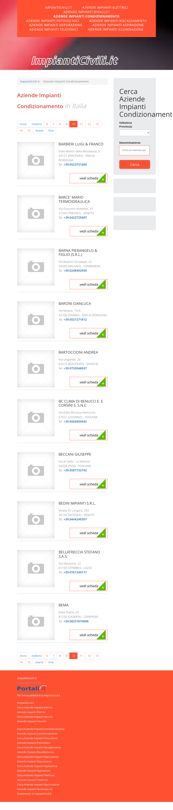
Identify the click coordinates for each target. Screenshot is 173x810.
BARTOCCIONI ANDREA (80, 352)
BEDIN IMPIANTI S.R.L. (78, 503)
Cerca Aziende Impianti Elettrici (34, 707)
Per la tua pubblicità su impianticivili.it (38, 695)
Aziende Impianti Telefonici (53, 29)
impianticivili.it (27, 678)
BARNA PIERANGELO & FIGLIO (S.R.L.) (79, 252)
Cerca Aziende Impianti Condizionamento (41, 729)
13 (97, 124)
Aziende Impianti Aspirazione (118, 25)
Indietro (36, 124)
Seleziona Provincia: (125, 124)
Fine (51, 130)
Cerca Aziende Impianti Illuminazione (38, 784)
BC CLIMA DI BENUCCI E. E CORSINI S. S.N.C (82, 403)
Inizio (23, 124)
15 (28, 130)
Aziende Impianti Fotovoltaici (52, 21)
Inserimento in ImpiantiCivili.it (34, 793)
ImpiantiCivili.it (58, 7)
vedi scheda (87, 178)
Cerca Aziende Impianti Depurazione (38, 757)
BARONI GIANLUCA (76, 303)
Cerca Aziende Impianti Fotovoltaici (37, 738)
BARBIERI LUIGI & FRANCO (82, 144)
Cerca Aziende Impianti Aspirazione (37, 766)
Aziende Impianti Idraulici (86, 12)
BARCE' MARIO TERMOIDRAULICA (75, 199)
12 (89, 124)
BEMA (64, 605)
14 (21, 130)
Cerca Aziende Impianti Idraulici (35, 716)
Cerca (134, 164)
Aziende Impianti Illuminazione (116, 29)
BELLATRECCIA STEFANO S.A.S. (80, 554)
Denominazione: (130, 142)
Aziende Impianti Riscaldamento (118, 21)
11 (81, 124)
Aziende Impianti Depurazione (55, 25)
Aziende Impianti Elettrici (105, 7)
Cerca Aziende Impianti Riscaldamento (39, 747)
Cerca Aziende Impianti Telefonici (36, 775)
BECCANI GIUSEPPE (76, 454)
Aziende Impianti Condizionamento (86, 16)
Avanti (39, 130)
